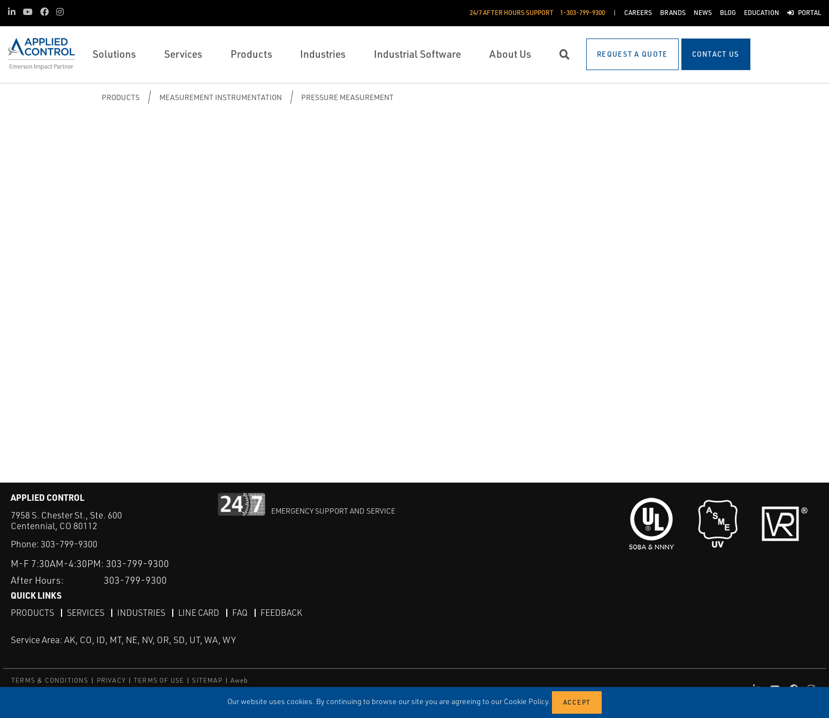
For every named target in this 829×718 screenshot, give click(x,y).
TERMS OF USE (159, 680)
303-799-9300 (69, 543)
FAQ (240, 612)
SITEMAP (207, 680)
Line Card (198, 612)
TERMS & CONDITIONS (50, 680)
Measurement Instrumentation (220, 97)
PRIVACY (111, 680)
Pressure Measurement (347, 97)
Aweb (240, 680)
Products (121, 97)
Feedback (281, 612)
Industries (141, 612)
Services (85, 612)
